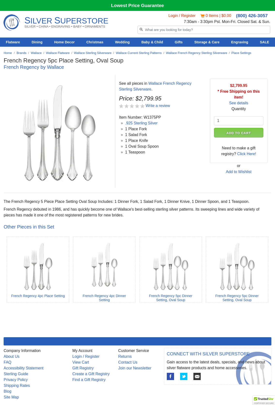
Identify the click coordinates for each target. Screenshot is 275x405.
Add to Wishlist (239, 172)
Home (8, 53)
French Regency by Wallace (34, 67)
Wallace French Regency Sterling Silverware (196, 53)
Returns (125, 356)
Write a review (157, 106)
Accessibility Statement (24, 368)
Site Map (11, 397)
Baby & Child (152, 42)
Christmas (94, 42)
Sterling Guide (16, 374)
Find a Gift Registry (89, 380)
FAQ (7, 362)
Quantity (238, 109)
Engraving (239, 42)
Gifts (179, 42)
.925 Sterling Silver (141, 123)
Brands (22, 53)
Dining (37, 42)
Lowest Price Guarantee (137, 5)
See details (238, 103)
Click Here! (246, 154)
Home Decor (64, 42)
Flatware (13, 42)
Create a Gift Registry (91, 374)
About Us (12, 356)
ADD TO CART (238, 133)
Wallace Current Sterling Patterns (138, 53)
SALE (264, 42)
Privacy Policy (16, 380)
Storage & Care (207, 42)
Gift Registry (83, 368)
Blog (7, 391)
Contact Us (127, 362)
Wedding (122, 42)
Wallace (36, 53)
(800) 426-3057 (252, 15)
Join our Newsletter (134, 368)
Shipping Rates (17, 385)
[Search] (204, 30)
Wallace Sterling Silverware (92, 53)
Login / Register (182, 16)
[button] (264, 400)
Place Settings (241, 53)
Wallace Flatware (58, 53)
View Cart (80, 362)
